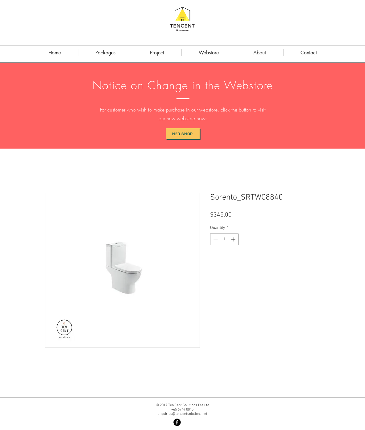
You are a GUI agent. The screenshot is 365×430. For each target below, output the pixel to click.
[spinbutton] (224, 239)
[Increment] (234, 239)
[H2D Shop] (183, 133)
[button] (259, 52)
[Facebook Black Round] (177, 422)
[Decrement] (215, 239)
